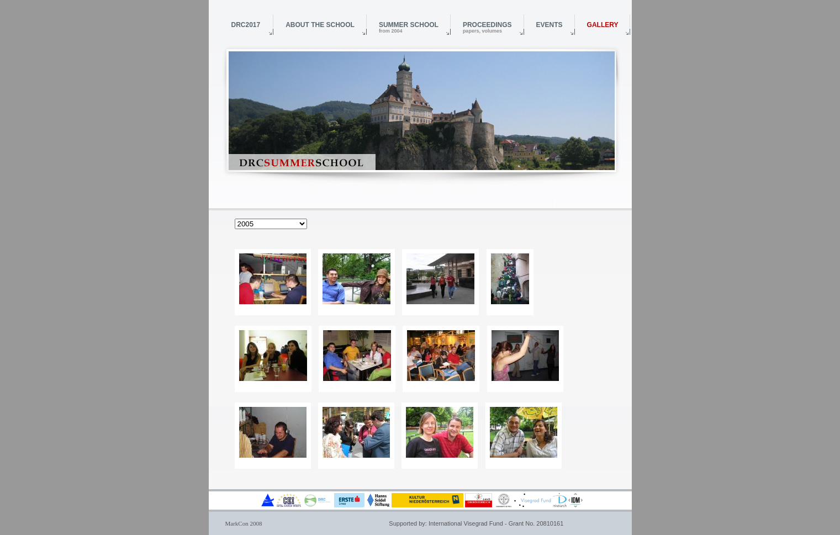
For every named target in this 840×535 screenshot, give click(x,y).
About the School (320, 25)
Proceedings (487, 27)
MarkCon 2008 (243, 523)
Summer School (409, 27)
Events (549, 25)
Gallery (603, 25)
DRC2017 (246, 25)
